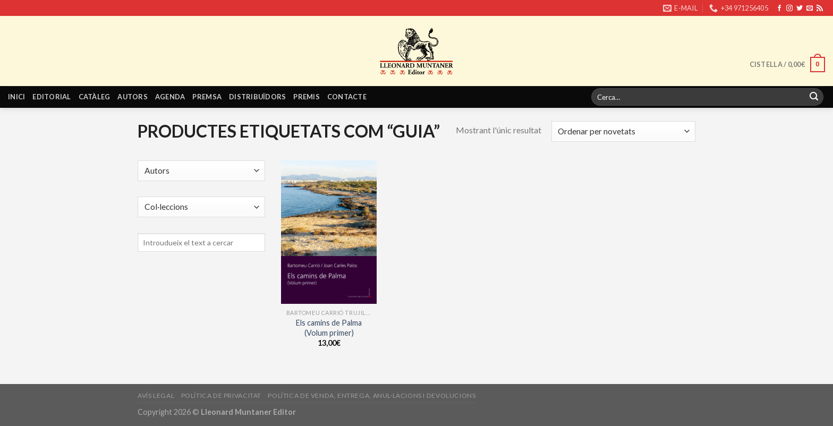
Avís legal (156, 395)
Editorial (51, 96)
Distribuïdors (257, 96)
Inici (16, 96)
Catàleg (94, 96)
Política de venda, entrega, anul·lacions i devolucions (371, 395)
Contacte (347, 96)
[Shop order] (623, 131)
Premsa (207, 96)
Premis (306, 96)
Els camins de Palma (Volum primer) (329, 327)
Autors (132, 96)
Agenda (170, 96)
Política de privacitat (221, 395)
